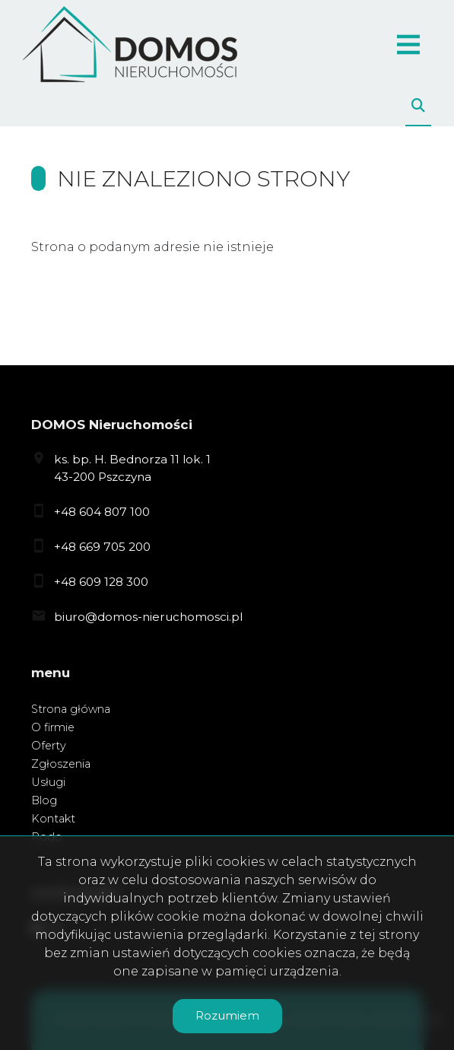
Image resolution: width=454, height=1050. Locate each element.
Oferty (48, 745)
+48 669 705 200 (102, 546)
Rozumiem (227, 1015)
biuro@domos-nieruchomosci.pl (148, 616)
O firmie (53, 727)
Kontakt (53, 819)
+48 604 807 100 (102, 511)
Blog (44, 800)
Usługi (48, 782)
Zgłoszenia (60, 764)
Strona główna (70, 709)
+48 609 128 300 (101, 581)
